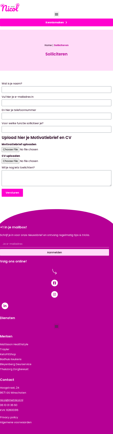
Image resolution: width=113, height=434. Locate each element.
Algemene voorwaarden (16, 422)
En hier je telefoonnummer (19, 110)
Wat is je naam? (12, 83)
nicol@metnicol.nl (11, 400)
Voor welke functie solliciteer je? (22, 123)
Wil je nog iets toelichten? (18, 167)
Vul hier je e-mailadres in (18, 97)
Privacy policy (9, 417)
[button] (56, 14)
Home (48, 45)
